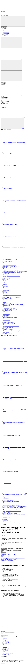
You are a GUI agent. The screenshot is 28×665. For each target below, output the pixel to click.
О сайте (5, 647)
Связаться (3, 553)
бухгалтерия (3, 563)
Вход (23, 128)
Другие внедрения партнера (8, 554)
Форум (4, 35)
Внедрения (5, 30)
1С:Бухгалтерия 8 (5, 556)
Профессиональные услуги (7, 560)
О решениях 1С (6, 648)
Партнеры (5, 34)
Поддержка (5, 650)
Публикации (6, 32)
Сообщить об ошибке (8, 653)
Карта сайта (6, 654)
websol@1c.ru (17, 661)
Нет (2, 83)
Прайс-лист (5, 649)
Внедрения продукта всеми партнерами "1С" (12, 558)
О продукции (3, 27)
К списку (3, 535)
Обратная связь (6, 651)
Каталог (5, 638)
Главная (5, 519)
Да (4, 83)
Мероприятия (6, 33)
